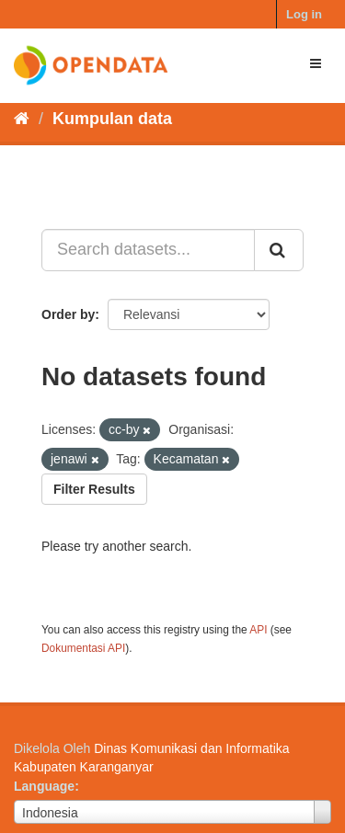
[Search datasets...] (148, 250)
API (258, 629)
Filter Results (94, 489)
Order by (68, 314)
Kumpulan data (112, 118)
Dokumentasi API (83, 648)
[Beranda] (21, 118)
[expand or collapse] (315, 63)
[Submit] (279, 250)
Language (44, 786)
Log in (304, 14)
